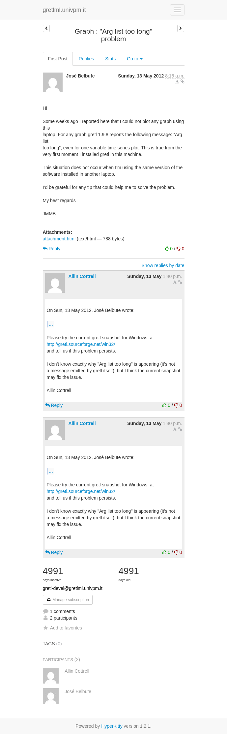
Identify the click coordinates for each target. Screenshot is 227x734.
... (51, 324)
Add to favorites (62, 627)
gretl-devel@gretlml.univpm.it (73, 588)
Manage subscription (67, 599)
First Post (58, 58)
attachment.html (59, 238)
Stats (110, 58)
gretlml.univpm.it (64, 10)
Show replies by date (163, 265)
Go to (135, 58)
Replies (86, 58)
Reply (52, 248)
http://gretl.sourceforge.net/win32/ (81, 344)
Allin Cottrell (82, 276)
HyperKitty (112, 726)
